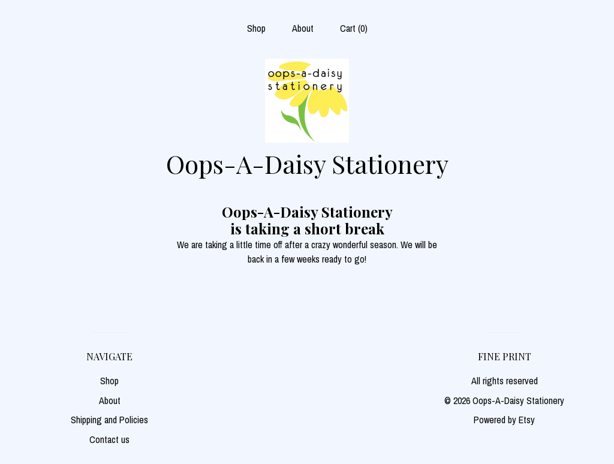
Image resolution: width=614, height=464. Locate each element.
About (303, 28)
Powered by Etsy (504, 419)
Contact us (109, 439)
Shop (256, 28)
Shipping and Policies (109, 419)
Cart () (354, 28)
